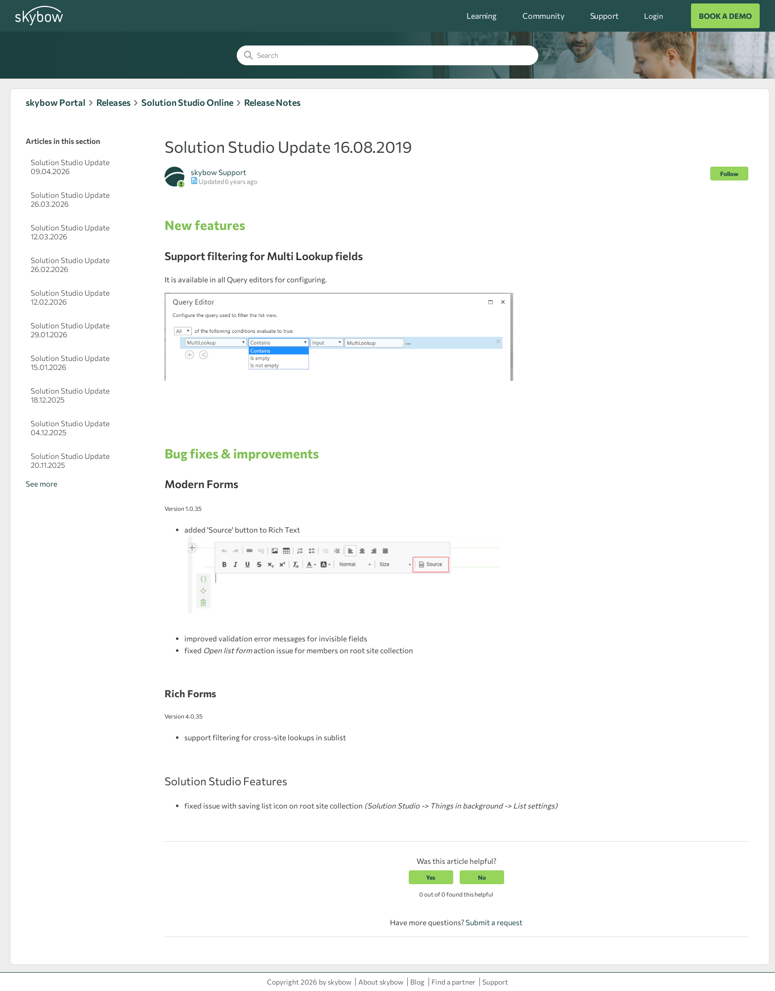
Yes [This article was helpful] (430, 877)
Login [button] (653, 15)
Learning (482, 15)
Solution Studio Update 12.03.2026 (70, 232)
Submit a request (494, 922)
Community (543, 15)
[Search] (387, 55)
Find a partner (453, 982)
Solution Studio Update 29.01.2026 (70, 330)
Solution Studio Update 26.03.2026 (70, 199)
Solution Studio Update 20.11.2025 (70, 460)
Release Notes (272, 102)
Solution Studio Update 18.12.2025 (70, 395)
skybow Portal (56, 102)
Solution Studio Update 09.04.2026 (70, 167)
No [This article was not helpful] (482, 877)
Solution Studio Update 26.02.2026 (70, 264)
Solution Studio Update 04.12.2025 (70, 428)
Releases (113, 102)
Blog (417, 982)
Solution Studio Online (187, 102)
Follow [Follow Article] (729, 173)
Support (604, 15)
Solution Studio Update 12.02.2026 (70, 297)
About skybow (380, 982)
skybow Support (218, 172)
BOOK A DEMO (725, 15)
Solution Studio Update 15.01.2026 (70, 362)
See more (41, 483)
